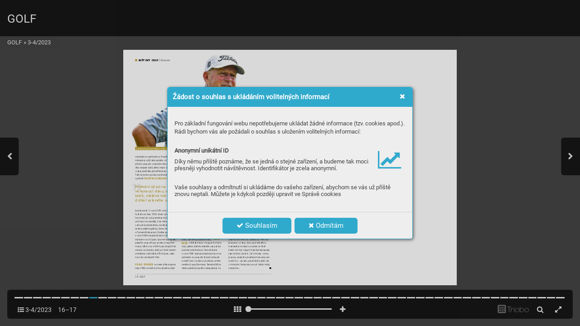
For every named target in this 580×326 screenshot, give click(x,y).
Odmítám (326, 225)
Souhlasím (257, 225)
